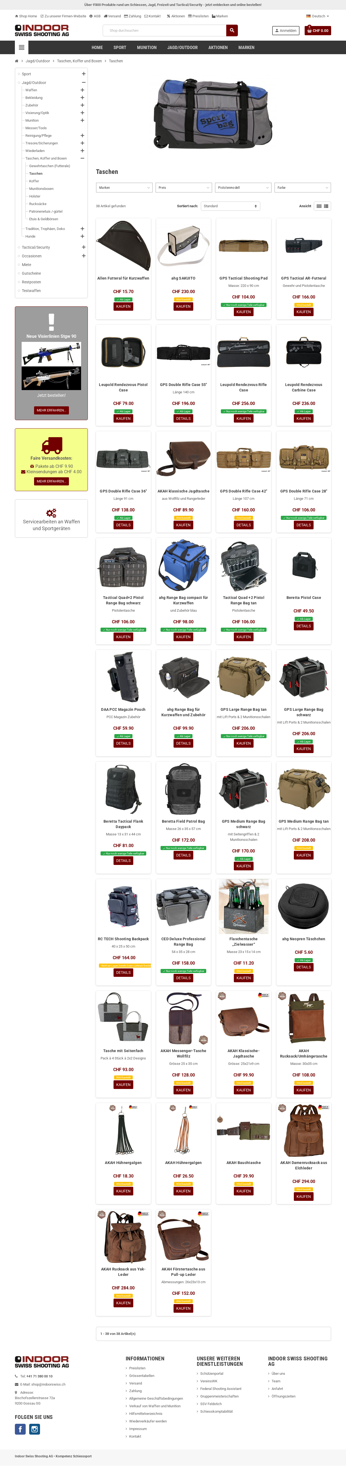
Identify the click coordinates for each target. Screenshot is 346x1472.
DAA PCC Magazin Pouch (123, 712)
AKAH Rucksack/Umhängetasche (303, 1058)
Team (276, 1387)
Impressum (138, 1435)
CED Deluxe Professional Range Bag (183, 945)
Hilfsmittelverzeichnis (145, 1420)
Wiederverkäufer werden (148, 1427)
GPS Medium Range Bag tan (304, 824)
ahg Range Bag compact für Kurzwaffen (183, 602)
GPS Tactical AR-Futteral (303, 278)
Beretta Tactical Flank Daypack (123, 827)
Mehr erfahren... (51, 410)
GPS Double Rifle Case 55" (183, 385)
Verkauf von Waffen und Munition (155, 1412)
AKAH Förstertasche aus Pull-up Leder (183, 1277)
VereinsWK (208, 1387)
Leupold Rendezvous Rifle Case (243, 388)
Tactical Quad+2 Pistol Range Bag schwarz (123, 602)
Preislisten (198, 16)
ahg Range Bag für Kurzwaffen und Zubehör (183, 715)
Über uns (278, 1380)
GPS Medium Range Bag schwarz (243, 827)
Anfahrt (277, 1395)
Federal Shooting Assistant (220, 1395)
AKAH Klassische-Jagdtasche (244, 1058)
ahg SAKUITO (183, 278)
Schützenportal (211, 1380)
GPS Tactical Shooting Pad (243, 278)
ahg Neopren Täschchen (303, 943)
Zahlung (132, 16)
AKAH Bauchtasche (244, 1168)
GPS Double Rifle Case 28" (303, 492)
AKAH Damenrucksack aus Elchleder (303, 1170)
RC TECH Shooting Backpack (123, 943)
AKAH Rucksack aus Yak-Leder (123, 1277)
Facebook (20, 1435)
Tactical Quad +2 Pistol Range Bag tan (243, 602)
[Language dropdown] (317, 16)
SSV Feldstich (211, 1410)
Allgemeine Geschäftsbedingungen (156, 1405)
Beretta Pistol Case (304, 599)
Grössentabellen (141, 1382)
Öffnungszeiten (283, 1402)
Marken (220, 16)
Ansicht (305, 206)
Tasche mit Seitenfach (123, 1055)
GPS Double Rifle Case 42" (243, 492)
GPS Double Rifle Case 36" (123, 492)
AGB (95, 16)
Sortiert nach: (187, 206)
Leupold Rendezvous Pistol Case (123, 388)
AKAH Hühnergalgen (123, 1168)
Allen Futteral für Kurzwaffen (123, 278)
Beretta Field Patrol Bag (183, 824)
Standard (211, 206)
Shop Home (26, 16)
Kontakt (152, 16)
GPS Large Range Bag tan (244, 712)
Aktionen (176, 16)
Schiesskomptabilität (216, 1418)
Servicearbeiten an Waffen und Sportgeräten (51, 520)
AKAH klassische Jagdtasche (183, 492)
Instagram (34, 1435)
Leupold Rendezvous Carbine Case (303, 388)
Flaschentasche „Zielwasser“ (243, 945)
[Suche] (170, 30)
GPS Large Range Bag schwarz (303, 715)
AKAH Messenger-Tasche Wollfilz (183, 1058)
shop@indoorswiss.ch (48, 1391)
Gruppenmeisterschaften (219, 1402)
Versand (112, 16)
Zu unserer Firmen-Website (63, 16)
